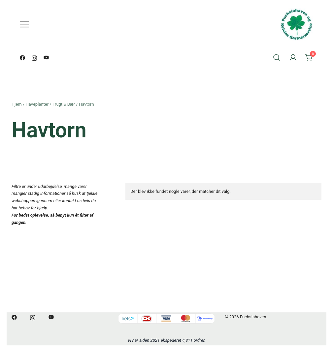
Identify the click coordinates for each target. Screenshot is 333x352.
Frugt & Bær (63, 104)
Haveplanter (37, 104)
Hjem (17, 104)
